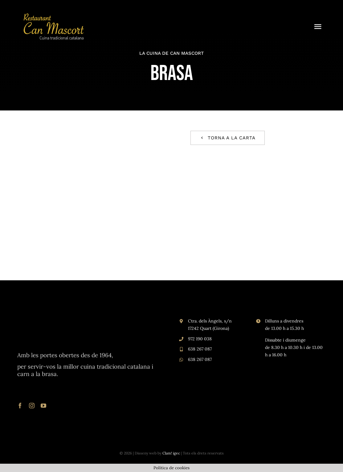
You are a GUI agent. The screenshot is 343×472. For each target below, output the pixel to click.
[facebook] (20, 405)
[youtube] (43, 405)
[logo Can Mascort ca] (54, 14)
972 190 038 (200, 339)
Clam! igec (171, 453)
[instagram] (32, 405)
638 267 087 (200, 349)
